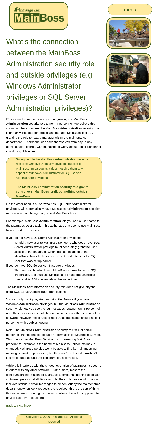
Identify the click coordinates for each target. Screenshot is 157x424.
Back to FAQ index (18, 405)
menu (130, 9)
